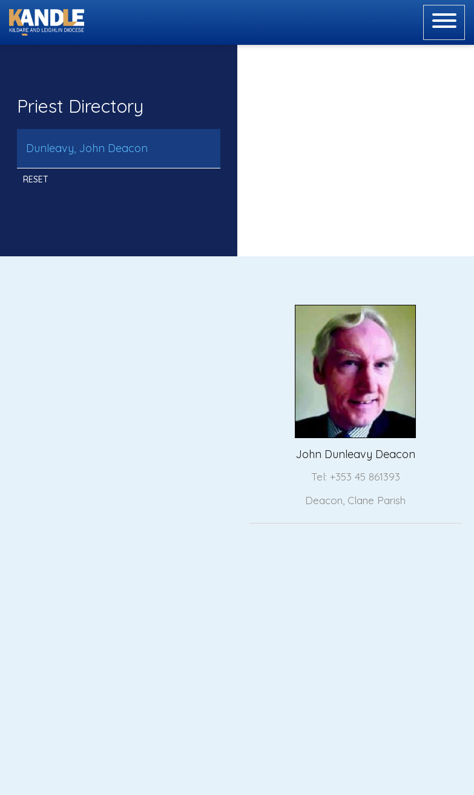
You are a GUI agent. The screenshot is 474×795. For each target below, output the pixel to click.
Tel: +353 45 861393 (355, 476)
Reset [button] (35, 179)
